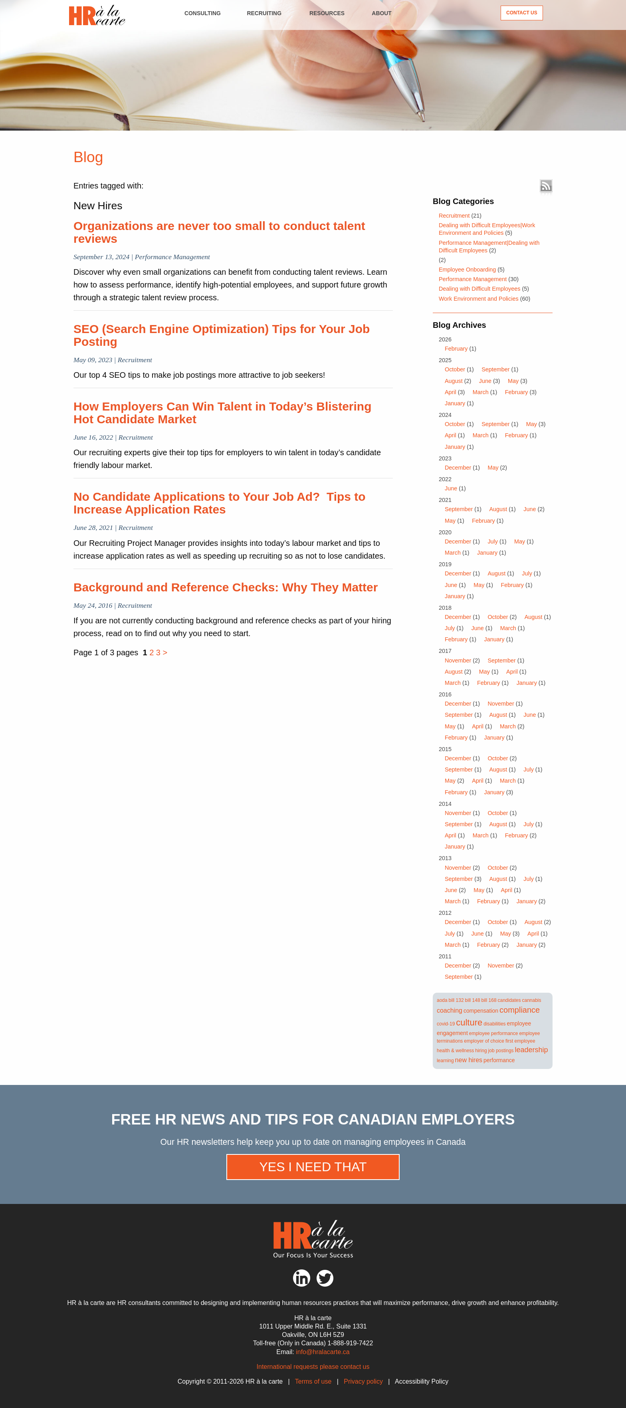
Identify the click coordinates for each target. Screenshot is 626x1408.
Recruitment (454, 215)
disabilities (494, 1024)
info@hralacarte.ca (323, 1352)
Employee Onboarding (467, 269)
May (513, 381)
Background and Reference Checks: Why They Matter (225, 587)
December (458, 467)
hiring (481, 1050)
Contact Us (521, 13)
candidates (509, 1000)
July (492, 541)
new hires (468, 1060)
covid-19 (446, 1024)
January (455, 403)
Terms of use (313, 1381)
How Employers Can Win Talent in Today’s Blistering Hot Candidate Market (222, 413)
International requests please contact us (313, 1366)
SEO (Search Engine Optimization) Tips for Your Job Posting (221, 335)
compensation (481, 1010)
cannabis (531, 1000)
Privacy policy (363, 1381)
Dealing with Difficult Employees (480, 289)
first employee (520, 1041)
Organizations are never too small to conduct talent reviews (219, 232)
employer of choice (484, 1041)
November (458, 660)
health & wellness (455, 1050)
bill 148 (472, 1000)
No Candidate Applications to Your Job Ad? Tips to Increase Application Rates (219, 503)
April (450, 392)
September (495, 369)
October (455, 369)
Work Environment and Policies (479, 298)
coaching (449, 1010)
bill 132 (456, 1000)
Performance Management (473, 279)
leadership (531, 1050)
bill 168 (489, 1000)
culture (469, 1022)
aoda (442, 1000)
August (454, 381)
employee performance (493, 1033)
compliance (519, 1009)
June (485, 381)
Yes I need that (312, 1167)
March (481, 392)
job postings (501, 1050)
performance (499, 1060)
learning (445, 1060)
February (456, 348)
